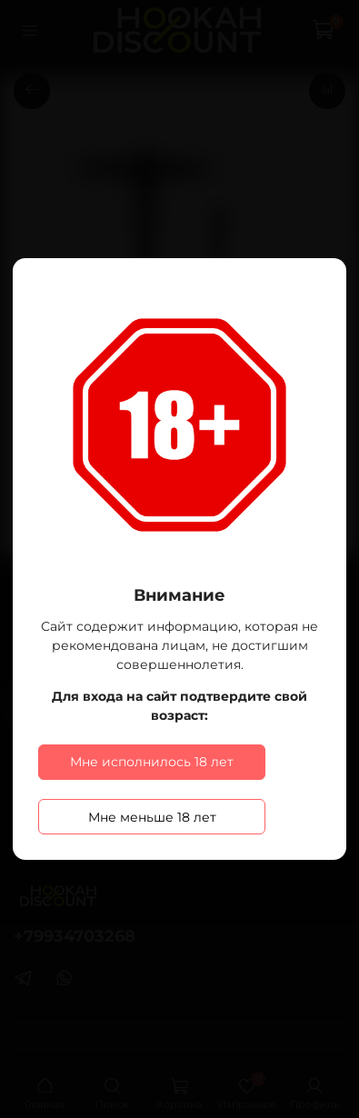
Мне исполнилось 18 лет (152, 762)
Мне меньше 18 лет (152, 817)
